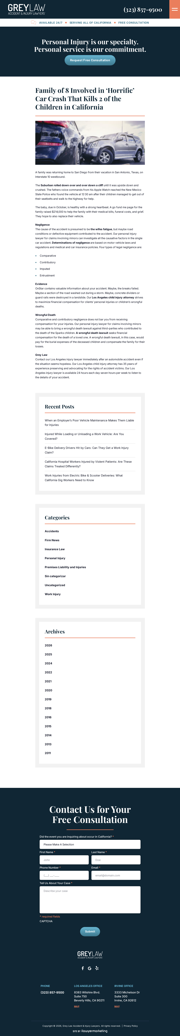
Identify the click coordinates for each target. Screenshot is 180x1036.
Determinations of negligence (71, 242)
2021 (48, 681)
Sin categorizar (55, 576)
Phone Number (50, 867)
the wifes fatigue (101, 229)
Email (95, 867)
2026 (48, 645)
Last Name (99, 852)
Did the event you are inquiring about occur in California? (77, 836)
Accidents (52, 531)
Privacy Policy (131, 1026)
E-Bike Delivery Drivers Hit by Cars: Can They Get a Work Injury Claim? (87, 450)
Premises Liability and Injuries (65, 567)
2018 (48, 708)
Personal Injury (55, 558)
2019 (48, 699)
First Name (47, 852)
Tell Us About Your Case (56, 883)
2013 (48, 744)
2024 (48, 663)
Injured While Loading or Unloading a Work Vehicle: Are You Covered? (84, 436)
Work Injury (53, 594)
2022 (48, 672)
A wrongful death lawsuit (92, 332)
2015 (48, 726)
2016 (48, 717)
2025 (48, 654)
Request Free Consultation (90, 60)
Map (76, 1006)
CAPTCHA (46, 921)
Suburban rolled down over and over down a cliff (72, 185)
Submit (90, 931)
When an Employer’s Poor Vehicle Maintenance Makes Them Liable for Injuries (89, 423)
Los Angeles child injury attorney (113, 297)
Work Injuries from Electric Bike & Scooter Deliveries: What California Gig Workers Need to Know (84, 478)
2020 (48, 690)
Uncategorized (55, 585)
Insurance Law (55, 549)
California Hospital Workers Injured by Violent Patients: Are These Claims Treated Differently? (88, 464)
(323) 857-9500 (143, 9)
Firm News (52, 540)
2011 (48, 753)
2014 (48, 735)
